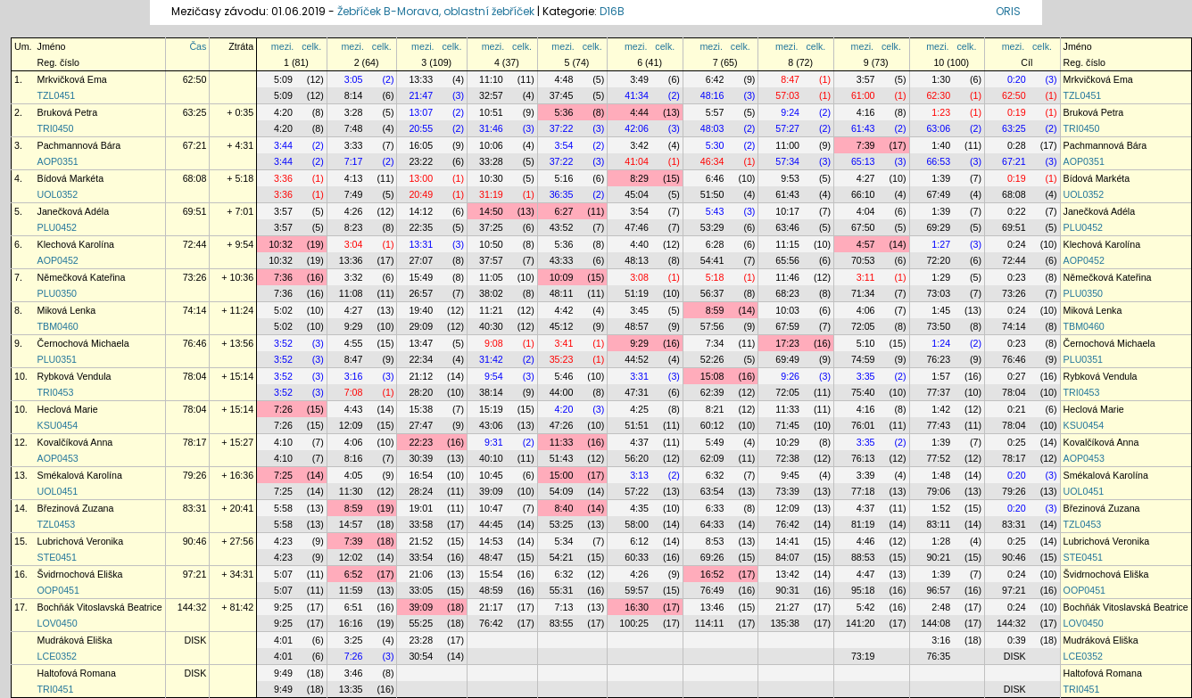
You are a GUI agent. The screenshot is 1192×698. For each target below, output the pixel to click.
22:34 (421, 359)
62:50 (195, 79)
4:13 (353, 178)
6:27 (564, 211)
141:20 (860, 623)
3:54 (564, 145)
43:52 (562, 227)
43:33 (562, 260)
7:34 (715, 343)
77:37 (938, 392)
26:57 (421, 293)
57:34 (787, 161)
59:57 (637, 590)
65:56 (787, 260)
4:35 (639, 508)
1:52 (940, 508)
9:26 (790, 376)
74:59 (863, 359)
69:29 (938, 227)
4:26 (353, 211)
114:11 (709, 623)
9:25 (283, 607)
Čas (197, 46)
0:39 (1016, 640)
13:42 (787, 574)
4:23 (283, 541)
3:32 (353, 277)
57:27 (787, 128)
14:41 (787, 541)
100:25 (634, 623)
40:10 (491, 458)
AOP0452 (58, 260)
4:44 (639, 112)
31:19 (491, 194)
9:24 (790, 112)
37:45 (562, 95)
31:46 (491, 128)
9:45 (790, 475)
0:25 (1016, 442)
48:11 (562, 293)
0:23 (1016, 277)
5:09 (283, 79)
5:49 (715, 442)
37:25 (491, 227)
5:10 (866, 343)
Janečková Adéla (73, 211)
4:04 (866, 211)
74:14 (195, 310)
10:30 (491, 178)
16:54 (421, 475)
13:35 (351, 689)
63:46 (787, 227)
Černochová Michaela (83, 343)
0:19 (1016, 112)
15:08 (712, 376)
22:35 (421, 227)
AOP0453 (58, 458)
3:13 (639, 475)
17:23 (787, 343)
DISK (195, 640)
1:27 (940, 244)
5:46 (564, 376)
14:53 (491, 541)
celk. (311, 46)
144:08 (936, 623)
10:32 (281, 244)
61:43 (863, 128)
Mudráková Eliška (74, 640)
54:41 (712, 260)
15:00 (562, 475)
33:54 (421, 557)
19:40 (421, 310)
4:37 (639, 442)
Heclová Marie (67, 409)
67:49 (938, 194)
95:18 (863, 590)
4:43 (353, 409)
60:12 (712, 425)
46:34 (712, 161)
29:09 (421, 326)
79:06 (938, 491)
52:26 (712, 359)
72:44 (195, 244)
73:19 (863, 656)
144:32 (192, 607)
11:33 (787, 409)
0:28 (1016, 145)
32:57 (491, 95)
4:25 (639, 409)
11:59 (351, 590)
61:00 (863, 95)
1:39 (940, 178)
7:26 (283, 409)
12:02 (351, 557)
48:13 (637, 260)
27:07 (421, 260)
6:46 (715, 178)
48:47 (491, 557)
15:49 (421, 277)
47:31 (637, 392)
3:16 (353, 376)
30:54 (421, 656)
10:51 (491, 112)
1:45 (940, 310)
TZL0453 (56, 524)
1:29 (940, 277)
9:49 (283, 673)
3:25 (353, 640)
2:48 (940, 607)
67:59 (787, 326)
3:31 (639, 376)
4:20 (283, 112)
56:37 (712, 293)
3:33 (353, 145)
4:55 (353, 343)
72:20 (938, 260)
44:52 (637, 359)
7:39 (866, 145)
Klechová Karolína (76, 244)
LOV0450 (57, 623)
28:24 (421, 491)
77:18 (863, 491)
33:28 (491, 161)
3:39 (866, 475)
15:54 (491, 574)
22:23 (421, 442)
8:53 (715, 541)
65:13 (863, 161)
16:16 (351, 623)
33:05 (421, 590)
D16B (612, 11)
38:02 (491, 293)
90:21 (938, 557)
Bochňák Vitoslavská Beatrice (99, 607)
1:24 (940, 343)
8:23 (353, 227)
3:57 (866, 79)
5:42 (866, 607)
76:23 (938, 359)
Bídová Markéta (70, 178)
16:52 (712, 574)
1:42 (940, 409)
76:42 (787, 524)
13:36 (351, 260)
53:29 (712, 227)
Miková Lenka (66, 310)
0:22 (1016, 211)
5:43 (715, 211)
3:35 (866, 376)
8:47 (790, 79)
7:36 (283, 277)
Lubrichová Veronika (80, 541)
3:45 (639, 310)
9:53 (790, 178)
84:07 (787, 557)
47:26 (562, 425)
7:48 (353, 128)
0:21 (1016, 409)
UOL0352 (58, 194)
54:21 (562, 557)
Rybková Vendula (74, 376)
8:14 (353, 95)
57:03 (787, 95)
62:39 (712, 392)
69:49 (787, 359)
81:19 (863, 524)
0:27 (1016, 376)
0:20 (1016, 79)
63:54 (712, 491)
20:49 (421, 194)
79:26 (195, 475)
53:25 (562, 524)
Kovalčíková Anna (75, 442)
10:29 (787, 442)
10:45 (491, 475)
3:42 (639, 145)
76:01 (863, 425)
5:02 (283, 310)
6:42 (715, 79)
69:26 (712, 557)
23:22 (421, 161)
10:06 (491, 145)
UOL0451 (58, 491)
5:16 (564, 178)
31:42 (491, 359)
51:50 (712, 194)
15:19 (491, 409)
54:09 (562, 491)
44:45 (491, 524)
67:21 (195, 145)
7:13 (564, 607)
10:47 (491, 508)
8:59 (715, 310)
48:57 (637, 326)
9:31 (493, 442)
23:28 (421, 640)
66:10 (863, 194)
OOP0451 (58, 590)
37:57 (491, 260)
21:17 (491, 607)
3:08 (639, 277)
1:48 (940, 475)
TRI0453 (55, 392)
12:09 (351, 425)
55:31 (562, 590)
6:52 (353, 574)
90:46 (195, 541)
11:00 (787, 145)
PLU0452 (57, 227)
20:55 (421, 128)
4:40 (639, 244)
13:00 (421, 178)
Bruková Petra (67, 112)
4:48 (564, 79)
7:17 (353, 161)
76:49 (712, 590)
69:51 (195, 211)
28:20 (421, 392)
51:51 (637, 425)
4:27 (866, 178)
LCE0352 (57, 656)
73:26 (195, 277)
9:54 (493, 376)
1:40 (940, 145)
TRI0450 (55, 128)
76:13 (863, 458)
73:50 (938, 326)
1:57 (940, 376)
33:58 (421, 524)
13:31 (421, 244)
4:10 (283, 442)
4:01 (283, 640)
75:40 (863, 392)
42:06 (637, 128)
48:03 (712, 128)
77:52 (938, 458)
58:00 (637, 524)
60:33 (637, 557)
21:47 (421, 95)
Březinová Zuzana (75, 508)
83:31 (195, 508)
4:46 (866, 541)
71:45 (787, 425)
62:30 (938, 95)
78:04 (195, 376)
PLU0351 (57, 359)
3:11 (866, 277)
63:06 (938, 128)
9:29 (353, 326)
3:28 (353, 112)
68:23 (787, 293)
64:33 (712, 524)
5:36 (564, 112)
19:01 (421, 508)
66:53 (938, 161)
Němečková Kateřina (81, 277)
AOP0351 (58, 161)
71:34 (863, 293)
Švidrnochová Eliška (80, 574)
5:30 (715, 145)
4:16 (866, 112)
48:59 (491, 590)
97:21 (195, 574)
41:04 (637, 161)
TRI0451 (55, 689)
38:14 (491, 392)
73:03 (938, 293)
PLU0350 (57, 293)
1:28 (940, 541)
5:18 (715, 277)
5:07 (283, 574)
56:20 (637, 458)
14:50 (491, 211)
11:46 (787, 277)
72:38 (787, 458)
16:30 (637, 607)
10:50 (491, 244)
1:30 (940, 79)
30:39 (421, 458)
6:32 (715, 475)
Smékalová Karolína (79, 475)
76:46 (195, 343)
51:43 (562, 458)
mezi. (282, 46)
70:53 (863, 260)
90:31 (787, 590)
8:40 (564, 508)
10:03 (787, 310)
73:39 (787, 491)
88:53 (863, 557)
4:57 (866, 244)
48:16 (712, 95)
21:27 (787, 607)
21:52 (421, 541)
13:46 (712, 607)
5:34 (564, 541)
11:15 (787, 244)
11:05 (491, 277)
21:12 (421, 376)
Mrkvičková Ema (72, 79)
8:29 (639, 178)
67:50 (863, 227)
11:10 (491, 79)
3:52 (283, 343)
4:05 (353, 475)
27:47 (421, 425)
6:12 (639, 541)
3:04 (353, 244)
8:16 (353, 458)
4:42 (564, 310)
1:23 (940, 112)
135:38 (784, 623)
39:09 (491, 491)
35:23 (562, 359)
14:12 (421, 211)
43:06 (491, 425)
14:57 (351, 524)
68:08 (195, 178)
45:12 (562, 326)
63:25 (195, 112)
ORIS (1008, 11)
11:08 (351, 293)
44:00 (562, 392)
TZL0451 (56, 95)
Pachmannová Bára (79, 145)
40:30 (491, 326)
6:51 (353, 607)
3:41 (564, 343)
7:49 (353, 194)
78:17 (195, 442)
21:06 (421, 574)
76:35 (938, 656)
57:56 (712, 326)
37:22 (562, 128)
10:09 (562, 277)
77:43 (938, 425)
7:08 (353, 392)
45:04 (637, 194)
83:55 (562, 623)
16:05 (421, 145)
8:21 (715, 409)
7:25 (283, 475)
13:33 (421, 79)
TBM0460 (58, 326)
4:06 (866, 310)
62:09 (712, 458)
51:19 (637, 293)
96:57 (938, 590)
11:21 (491, 310)
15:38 (421, 409)
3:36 (283, 178)
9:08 (493, 343)
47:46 (637, 227)
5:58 (283, 508)
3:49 (639, 79)
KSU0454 (58, 425)
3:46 (353, 673)
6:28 (715, 244)
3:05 (353, 79)
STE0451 (57, 557)
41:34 (637, 95)
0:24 (1016, 244)
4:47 (866, 574)
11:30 (351, 491)
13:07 (421, 112)
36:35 (562, 194)
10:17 (787, 211)
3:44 (283, 145)
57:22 (637, 491)
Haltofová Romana (76, 673)
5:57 (715, 112)
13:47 (421, 343)
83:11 (938, 524)
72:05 (863, 326)
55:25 (421, 623)
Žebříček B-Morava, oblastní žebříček (435, 11)
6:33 (715, 508)
